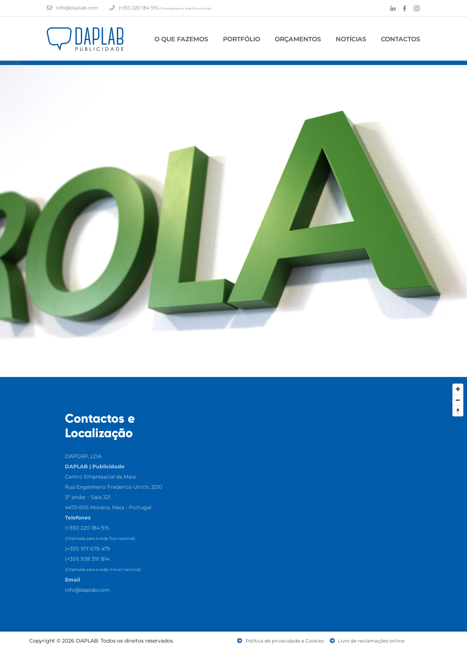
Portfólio (241, 39)
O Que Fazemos (181, 39)
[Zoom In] (457, 389)
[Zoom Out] (457, 399)
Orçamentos (298, 39)
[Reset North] (457, 410)
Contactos (400, 39)
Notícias (351, 39)
